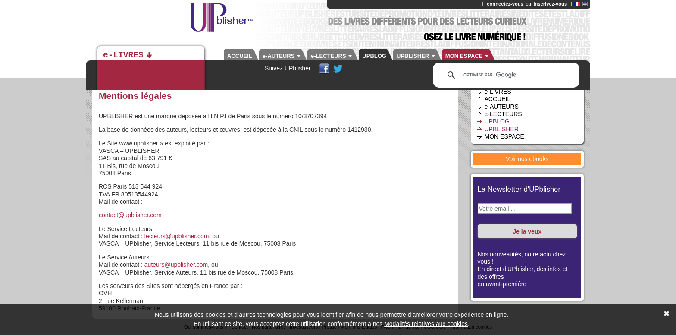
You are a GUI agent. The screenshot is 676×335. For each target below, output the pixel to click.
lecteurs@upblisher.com (176, 236)
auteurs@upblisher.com (176, 264)
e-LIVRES (123, 55)
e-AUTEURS (281, 56)
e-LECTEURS (331, 56)
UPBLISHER (416, 56)
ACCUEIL (239, 56)
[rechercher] (504, 75)
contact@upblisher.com (130, 215)
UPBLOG (374, 56)
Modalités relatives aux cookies (426, 323)
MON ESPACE (466, 56)
